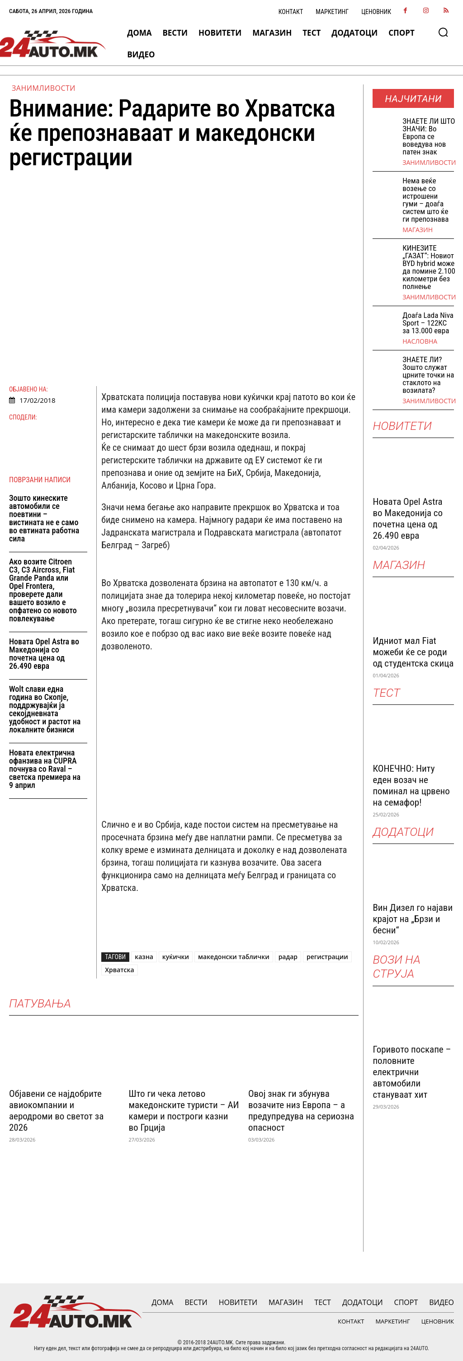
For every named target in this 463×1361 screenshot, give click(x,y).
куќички (175, 956)
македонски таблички (233, 956)
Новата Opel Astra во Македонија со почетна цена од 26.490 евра (44, 654)
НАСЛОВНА (419, 341)
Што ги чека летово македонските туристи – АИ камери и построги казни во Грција (183, 1110)
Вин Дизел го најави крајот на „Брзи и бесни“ (413, 919)
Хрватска (119, 969)
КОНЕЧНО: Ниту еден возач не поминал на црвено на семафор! (411, 785)
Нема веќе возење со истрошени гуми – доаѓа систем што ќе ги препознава (425, 200)
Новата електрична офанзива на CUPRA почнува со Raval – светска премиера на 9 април (44, 769)
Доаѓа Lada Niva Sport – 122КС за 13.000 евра (428, 323)
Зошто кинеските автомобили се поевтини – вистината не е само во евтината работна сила (44, 518)
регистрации (327, 956)
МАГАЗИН (417, 230)
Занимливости (44, 88)
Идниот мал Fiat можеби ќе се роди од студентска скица (413, 652)
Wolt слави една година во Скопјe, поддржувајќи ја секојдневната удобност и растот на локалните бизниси (44, 709)
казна (144, 956)
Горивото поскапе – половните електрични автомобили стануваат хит (412, 1072)
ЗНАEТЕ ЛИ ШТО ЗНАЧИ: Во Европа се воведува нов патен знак (428, 136)
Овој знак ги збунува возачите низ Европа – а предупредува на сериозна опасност (301, 1110)
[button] (443, 32)
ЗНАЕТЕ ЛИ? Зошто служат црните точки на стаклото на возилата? (428, 375)
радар (288, 956)
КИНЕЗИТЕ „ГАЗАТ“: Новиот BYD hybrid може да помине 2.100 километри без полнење (428, 267)
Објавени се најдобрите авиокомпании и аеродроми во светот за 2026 (56, 1110)
